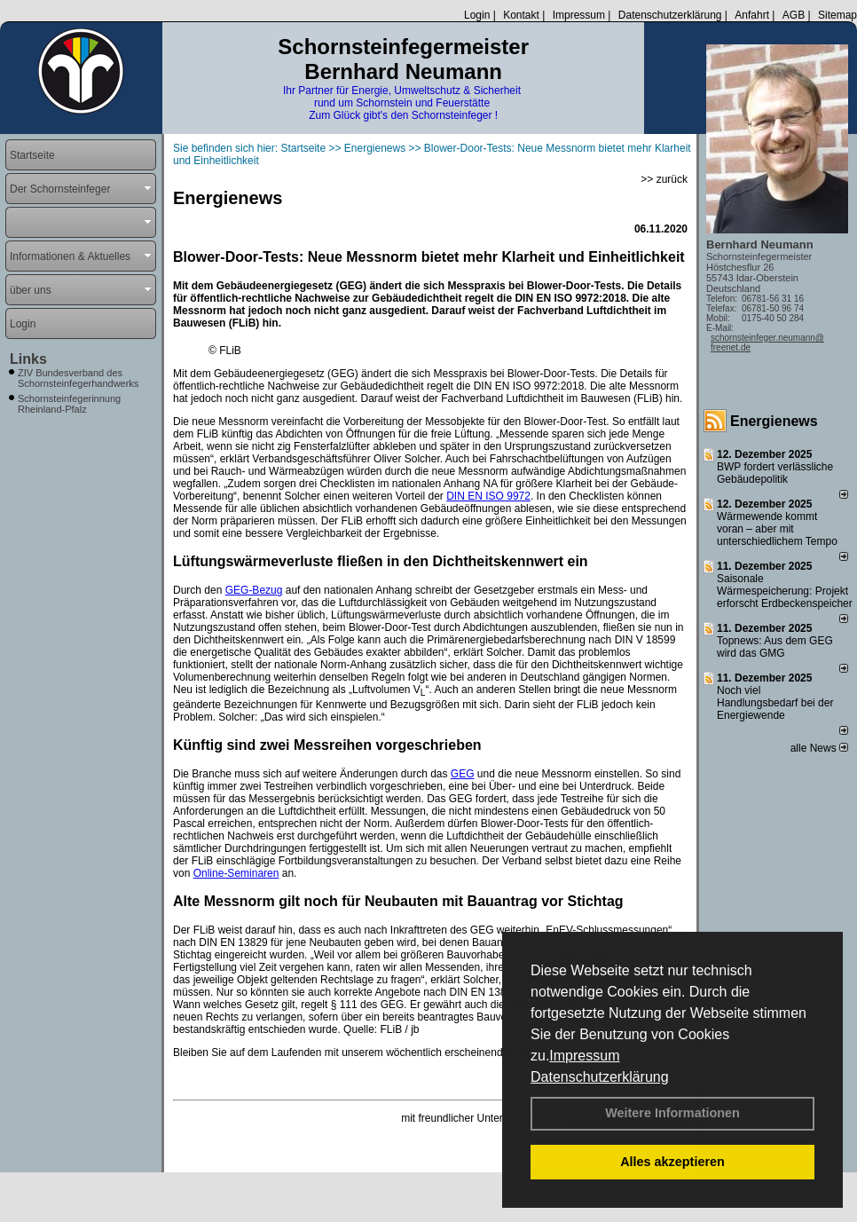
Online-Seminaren (236, 873)
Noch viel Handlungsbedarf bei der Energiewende (775, 702)
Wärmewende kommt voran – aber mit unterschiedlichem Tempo (777, 529)
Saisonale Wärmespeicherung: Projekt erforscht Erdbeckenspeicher (785, 591)
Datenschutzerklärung (600, 1076)
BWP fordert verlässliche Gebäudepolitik (775, 473)
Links (28, 359)
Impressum (584, 1055)
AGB (793, 15)
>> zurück (664, 179)
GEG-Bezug (254, 590)
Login (477, 15)
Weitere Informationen (672, 1113)
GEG (463, 774)
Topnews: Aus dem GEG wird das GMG (775, 647)
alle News (819, 748)
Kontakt (521, 15)
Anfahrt (752, 15)
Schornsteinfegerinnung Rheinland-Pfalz (69, 403)
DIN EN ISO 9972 (488, 496)
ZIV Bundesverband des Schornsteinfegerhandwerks (78, 378)
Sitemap (837, 15)
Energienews (774, 421)
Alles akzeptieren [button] (672, 1162)
